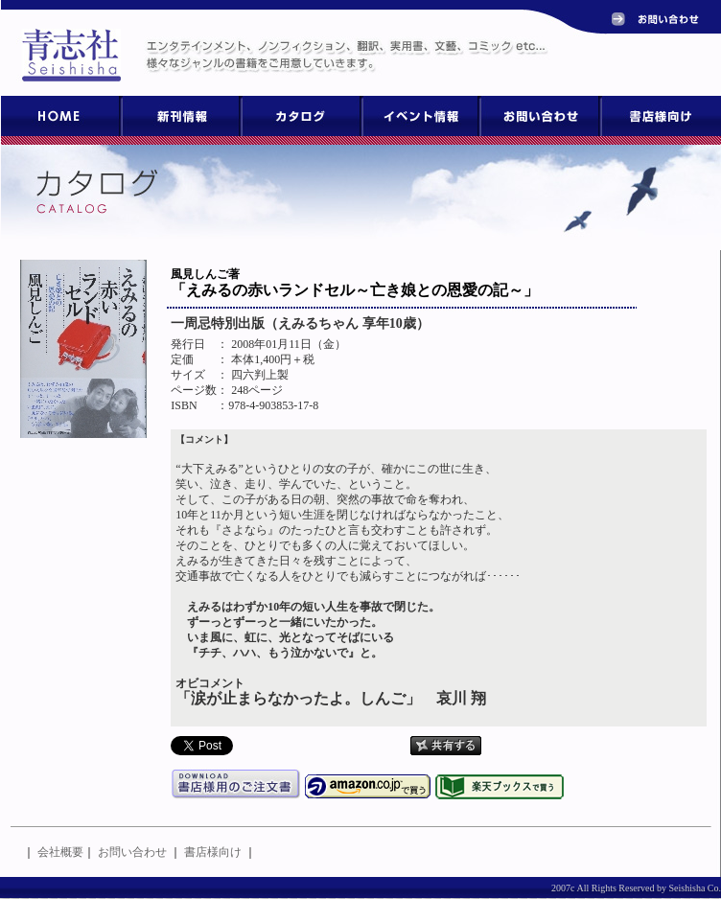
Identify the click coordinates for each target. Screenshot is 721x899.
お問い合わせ (132, 852)
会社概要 (60, 852)
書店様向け (213, 852)
